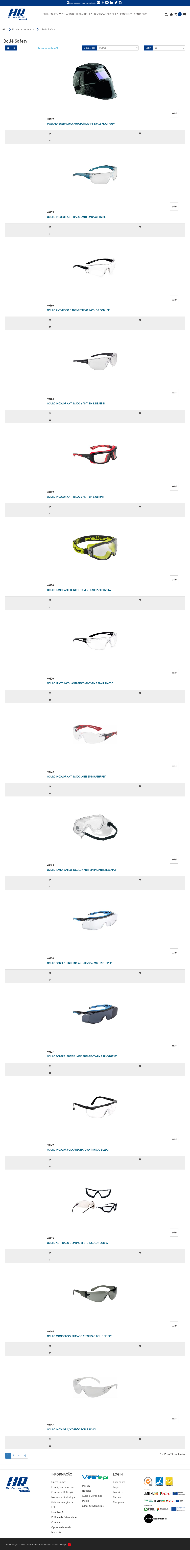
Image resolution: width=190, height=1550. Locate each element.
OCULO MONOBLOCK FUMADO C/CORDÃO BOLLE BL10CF (79, 1336)
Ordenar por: (89, 47)
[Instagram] (120, 3)
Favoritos (118, 1492)
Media (85, 1501)
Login (116, 1487)
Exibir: (148, 47)
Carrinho (117, 1497)
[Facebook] (102, 3)
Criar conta (119, 1482)
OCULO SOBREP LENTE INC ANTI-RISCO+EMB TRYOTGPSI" (79, 963)
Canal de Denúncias (93, 1506)
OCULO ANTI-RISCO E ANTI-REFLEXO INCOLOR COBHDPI (78, 310)
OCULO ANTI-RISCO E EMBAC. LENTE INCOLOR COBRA (77, 1243)
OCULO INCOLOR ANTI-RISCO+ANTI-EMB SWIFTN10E (76, 217)
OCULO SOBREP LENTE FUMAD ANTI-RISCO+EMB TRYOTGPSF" (82, 1056)
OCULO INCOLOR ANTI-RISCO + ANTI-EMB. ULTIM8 (75, 497)
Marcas (86, 1486)
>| (25, 1455)
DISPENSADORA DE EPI (106, 14)
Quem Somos (58, 1482)
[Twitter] (116, 3)
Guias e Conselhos (92, 1496)
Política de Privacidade (64, 1517)
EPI (90, 14)
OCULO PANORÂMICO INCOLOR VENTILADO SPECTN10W (79, 590)
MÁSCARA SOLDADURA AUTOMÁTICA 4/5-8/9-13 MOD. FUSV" (81, 124)
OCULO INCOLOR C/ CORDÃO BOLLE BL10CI (71, 1429)
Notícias (86, 1491)
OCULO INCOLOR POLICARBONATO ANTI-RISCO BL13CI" (78, 1150)
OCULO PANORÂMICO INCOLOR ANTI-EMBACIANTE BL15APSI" (81, 870)
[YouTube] (106, 3)
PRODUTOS (126, 14)
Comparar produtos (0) (48, 48)
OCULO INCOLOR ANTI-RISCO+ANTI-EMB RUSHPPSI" (76, 777)
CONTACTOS (140, 14)
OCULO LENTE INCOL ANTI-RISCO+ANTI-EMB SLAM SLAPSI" (80, 683)
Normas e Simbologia (63, 1497)
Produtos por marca (23, 29)
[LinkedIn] (111, 3)
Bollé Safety (48, 29)
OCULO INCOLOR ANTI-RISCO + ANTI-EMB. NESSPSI (76, 403)
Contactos (56, 1522)
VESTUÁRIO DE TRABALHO (73, 14)
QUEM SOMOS (50, 14)
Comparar (118, 1502)
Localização (57, 1512)
